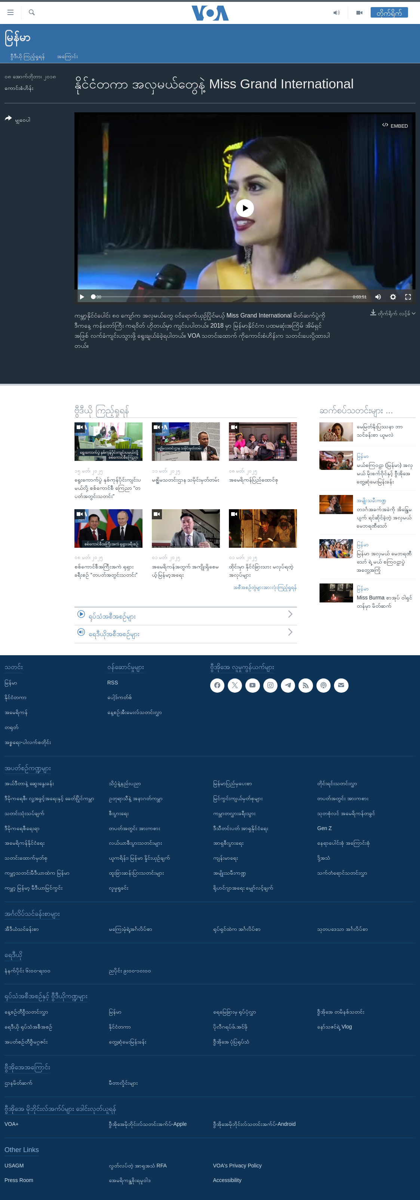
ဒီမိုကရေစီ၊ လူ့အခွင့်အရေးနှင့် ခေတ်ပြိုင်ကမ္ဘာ (49, 798)
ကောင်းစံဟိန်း (18, 88)
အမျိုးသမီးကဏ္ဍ (371, 500)
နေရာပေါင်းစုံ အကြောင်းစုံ (343, 843)
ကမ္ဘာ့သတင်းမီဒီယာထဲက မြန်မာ (37, 873)
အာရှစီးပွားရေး (228, 843)
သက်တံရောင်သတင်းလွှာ (342, 873)
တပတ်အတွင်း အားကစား (134, 828)
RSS (112, 682)
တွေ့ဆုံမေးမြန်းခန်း (127, 1041)
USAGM (14, 1166)
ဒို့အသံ (323, 858)
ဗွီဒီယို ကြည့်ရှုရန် (27, 56)
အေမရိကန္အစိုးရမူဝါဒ (130, 1180)
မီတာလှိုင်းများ (123, 1083)
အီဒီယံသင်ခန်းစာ (21, 929)
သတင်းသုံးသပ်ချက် (24, 813)
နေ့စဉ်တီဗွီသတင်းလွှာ (26, 1012)
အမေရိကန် (16, 712)
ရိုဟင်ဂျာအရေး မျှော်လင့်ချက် (243, 888)
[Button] (17, 120)
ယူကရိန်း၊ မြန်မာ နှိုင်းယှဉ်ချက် (139, 858)
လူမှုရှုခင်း (118, 888)
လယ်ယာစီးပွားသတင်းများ (135, 843)
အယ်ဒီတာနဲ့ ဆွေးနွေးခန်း (29, 783)
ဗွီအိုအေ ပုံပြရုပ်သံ (231, 1041)
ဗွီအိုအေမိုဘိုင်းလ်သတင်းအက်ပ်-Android (254, 1124)
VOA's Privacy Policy (237, 1166)
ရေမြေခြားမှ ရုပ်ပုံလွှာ (235, 1012)
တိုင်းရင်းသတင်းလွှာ (337, 783)
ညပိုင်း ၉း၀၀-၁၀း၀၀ (130, 970)
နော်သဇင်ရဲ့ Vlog (334, 1027)
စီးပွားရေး (119, 813)
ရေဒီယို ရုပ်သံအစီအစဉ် (28, 1027)
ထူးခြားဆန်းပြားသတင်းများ (136, 873)
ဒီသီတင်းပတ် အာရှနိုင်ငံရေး (241, 828)
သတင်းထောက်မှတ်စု (25, 858)
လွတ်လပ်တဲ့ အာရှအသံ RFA (138, 1166)
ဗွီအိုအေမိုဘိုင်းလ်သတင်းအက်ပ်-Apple (148, 1124)
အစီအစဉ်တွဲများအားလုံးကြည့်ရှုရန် (265, 587)
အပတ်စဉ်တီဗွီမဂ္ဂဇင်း (25, 1041)
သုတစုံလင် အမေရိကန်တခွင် (346, 813)
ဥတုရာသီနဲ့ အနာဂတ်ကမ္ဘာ (136, 798)
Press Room (18, 1180)
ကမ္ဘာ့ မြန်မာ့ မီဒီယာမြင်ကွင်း (33, 888)
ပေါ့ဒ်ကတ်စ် (119, 697)
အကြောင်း (67, 56)
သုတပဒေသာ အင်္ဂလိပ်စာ (342, 929)
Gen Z (324, 828)
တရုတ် (11, 727)
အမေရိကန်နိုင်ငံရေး (24, 843)
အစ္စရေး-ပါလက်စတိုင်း (27, 742)
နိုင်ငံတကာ (15, 697)
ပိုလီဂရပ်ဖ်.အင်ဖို (230, 1027)
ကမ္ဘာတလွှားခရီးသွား (234, 813)
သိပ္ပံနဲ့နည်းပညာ (125, 783)
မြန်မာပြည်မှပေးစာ (232, 783)
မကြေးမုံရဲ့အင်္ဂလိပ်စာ (130, 929)
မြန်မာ (363, 456)
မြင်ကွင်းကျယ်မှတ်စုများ (238, 798)
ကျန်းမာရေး (225, 858)
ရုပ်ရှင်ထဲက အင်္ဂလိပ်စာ (237, 929)
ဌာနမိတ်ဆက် (18, 1083)
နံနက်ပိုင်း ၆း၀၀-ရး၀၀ (27, 970)
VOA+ (11, 1124)
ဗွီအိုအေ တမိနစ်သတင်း (340, 1012)
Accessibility (227, 1180)
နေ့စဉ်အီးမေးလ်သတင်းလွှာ (134, 712)
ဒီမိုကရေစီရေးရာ (22, 828)
